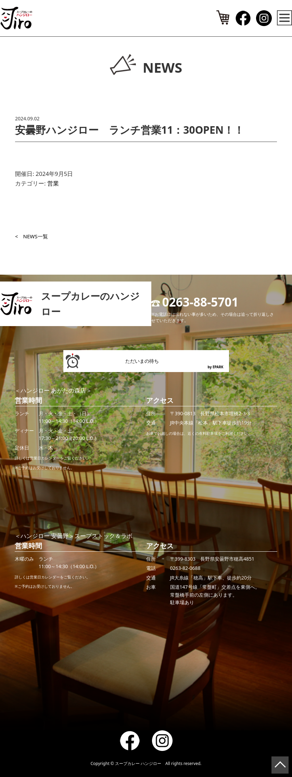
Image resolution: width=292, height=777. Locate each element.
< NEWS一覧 (31, 236)
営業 (53, 183)
